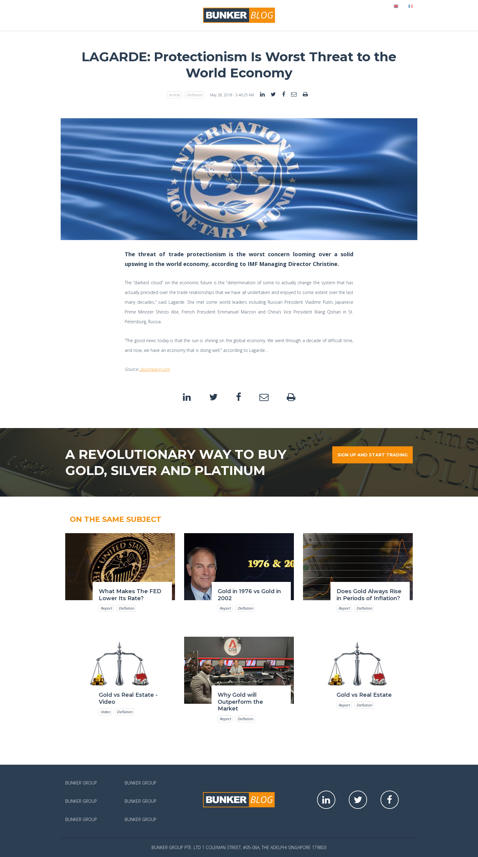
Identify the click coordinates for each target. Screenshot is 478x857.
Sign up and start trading (372, 455)
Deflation (194, 94)
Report (106, 608)
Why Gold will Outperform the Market (240, 702)
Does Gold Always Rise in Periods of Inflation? (369, 595)
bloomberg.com (154, 369)
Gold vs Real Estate (364, 695)
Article (174, 94)
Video (105, 711)
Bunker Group (81, 783)
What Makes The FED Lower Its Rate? (130, 595)
